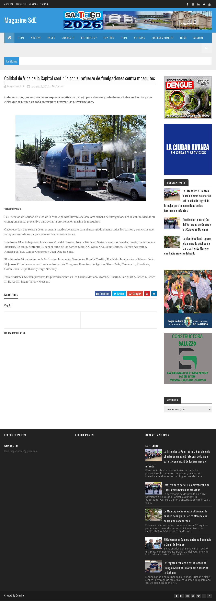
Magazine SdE (20, 20)
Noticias (139, 37)
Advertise (8, 4)
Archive (36, 37)
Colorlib (20, 595)
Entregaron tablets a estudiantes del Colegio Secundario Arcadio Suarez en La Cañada (186, 567)
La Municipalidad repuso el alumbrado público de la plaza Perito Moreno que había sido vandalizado (185, 516)
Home (21, 37)
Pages (51, 37)
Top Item (44, 4)
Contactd (67, 37)
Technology (89, 37)
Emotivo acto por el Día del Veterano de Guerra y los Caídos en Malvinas (196, 224)
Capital (60, 86)
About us (33, 4)
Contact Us (21, 4)
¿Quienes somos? (162, 37)
